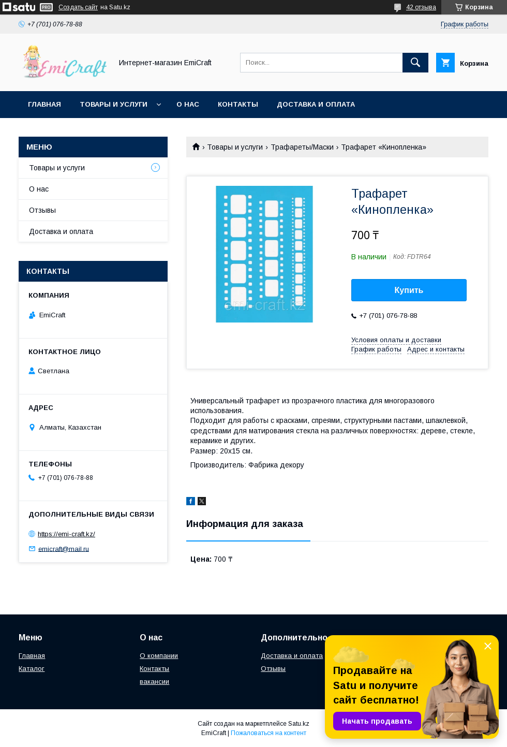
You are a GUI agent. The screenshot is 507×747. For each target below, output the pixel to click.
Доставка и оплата (316, 104)
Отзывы (42, 210)
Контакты (238, 104)
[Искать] (415, 62)
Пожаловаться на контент (268, 733)
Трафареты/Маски (302, 147)
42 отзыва (421, 7)
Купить (409, 290)
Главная (44, 104)
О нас (187, 104)
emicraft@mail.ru (63, 548)
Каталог (31, 668)
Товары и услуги (113, 104)
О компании (159, 656)
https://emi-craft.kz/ (66, 534)
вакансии (154, 681)
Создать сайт (78, 7)
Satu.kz (298, 723)
